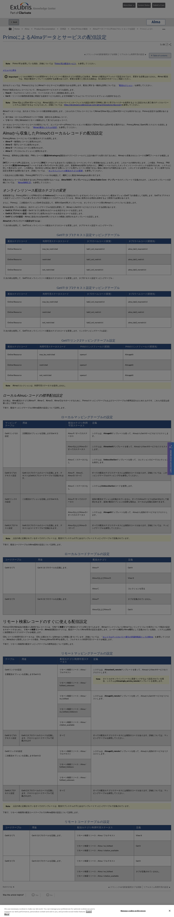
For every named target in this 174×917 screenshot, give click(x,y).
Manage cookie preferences (133, 911)
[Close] (170, 911)
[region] (87, 911)
